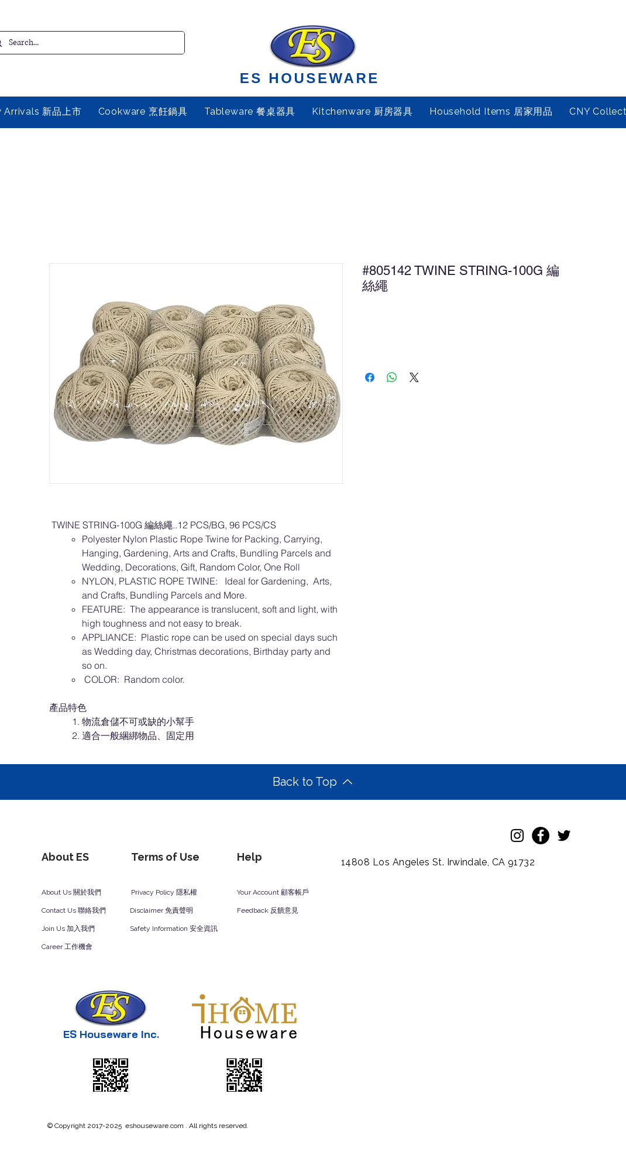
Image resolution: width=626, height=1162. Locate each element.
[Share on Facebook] (370, 377)
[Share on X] (414, 377)
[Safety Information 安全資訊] (185, 929)
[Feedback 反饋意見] (280, 911)
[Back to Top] (312, 782)
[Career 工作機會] (82, 947)
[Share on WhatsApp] (392, 377)
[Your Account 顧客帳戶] (284, 893)
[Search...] (84, 43)
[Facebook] (540, 835)
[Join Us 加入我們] (82, 929)
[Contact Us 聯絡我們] (89, 911)
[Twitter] (564, 835)
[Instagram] (517, 835)
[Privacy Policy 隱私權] (170, 893)
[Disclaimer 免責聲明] (169, 911)
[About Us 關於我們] (81, 893)
